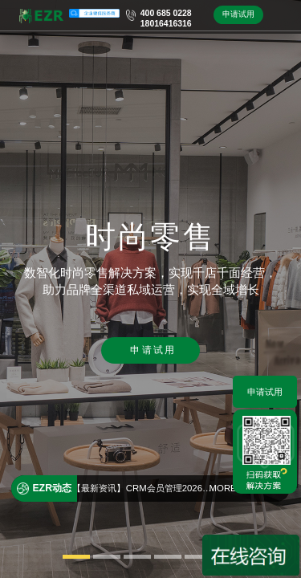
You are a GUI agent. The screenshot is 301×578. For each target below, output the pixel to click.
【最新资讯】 (98, 488)
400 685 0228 (166, 13)
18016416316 (166, 23)
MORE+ (225, 488)
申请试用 (238, 14)
